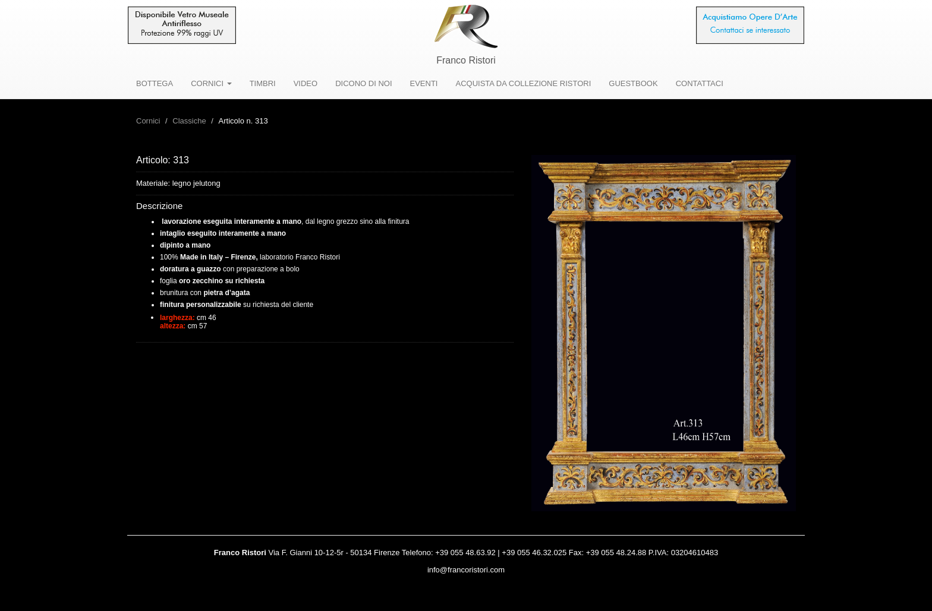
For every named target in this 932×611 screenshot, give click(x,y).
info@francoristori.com (466, 569)
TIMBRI (263, 83)
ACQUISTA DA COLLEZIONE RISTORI (523, 83)
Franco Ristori (466, 60)
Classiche (189, 120)
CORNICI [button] (211, 83)
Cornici (148, 120)
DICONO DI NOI (363, 83)
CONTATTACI (699, 83)
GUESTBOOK (633, 83)
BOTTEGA (154, 83)
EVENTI (424, 83)
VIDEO (305, 83)
